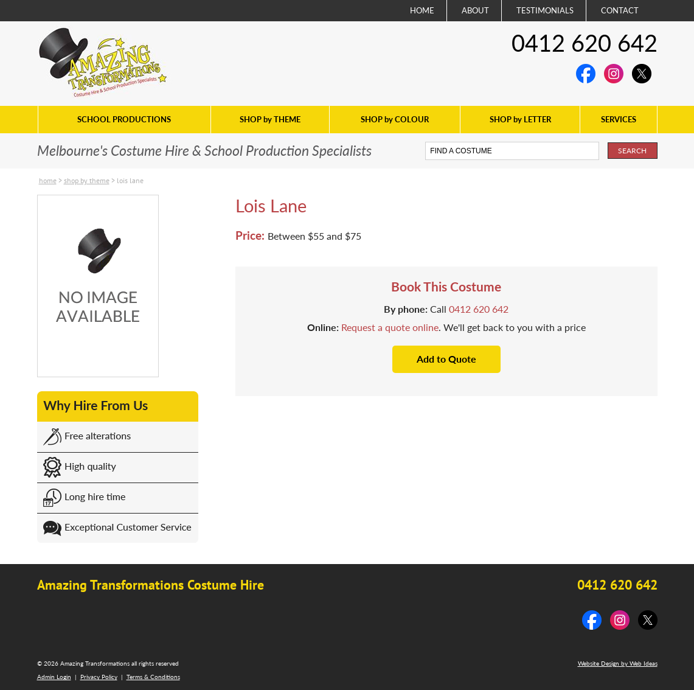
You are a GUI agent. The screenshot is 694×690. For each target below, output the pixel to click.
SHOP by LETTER (520, 119)
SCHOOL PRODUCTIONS (124, 119)
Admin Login (54, 676)
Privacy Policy (98, 676)
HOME (422, 10)
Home (48, 180)
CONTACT (620, 10)
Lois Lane (130, 180)
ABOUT (475, 10)
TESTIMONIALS (545, 10)
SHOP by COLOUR (395, 119)
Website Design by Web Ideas (618, 663)
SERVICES (618, 119)
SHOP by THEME (270, 119)
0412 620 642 (585, 43)
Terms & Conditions (153, 676)
